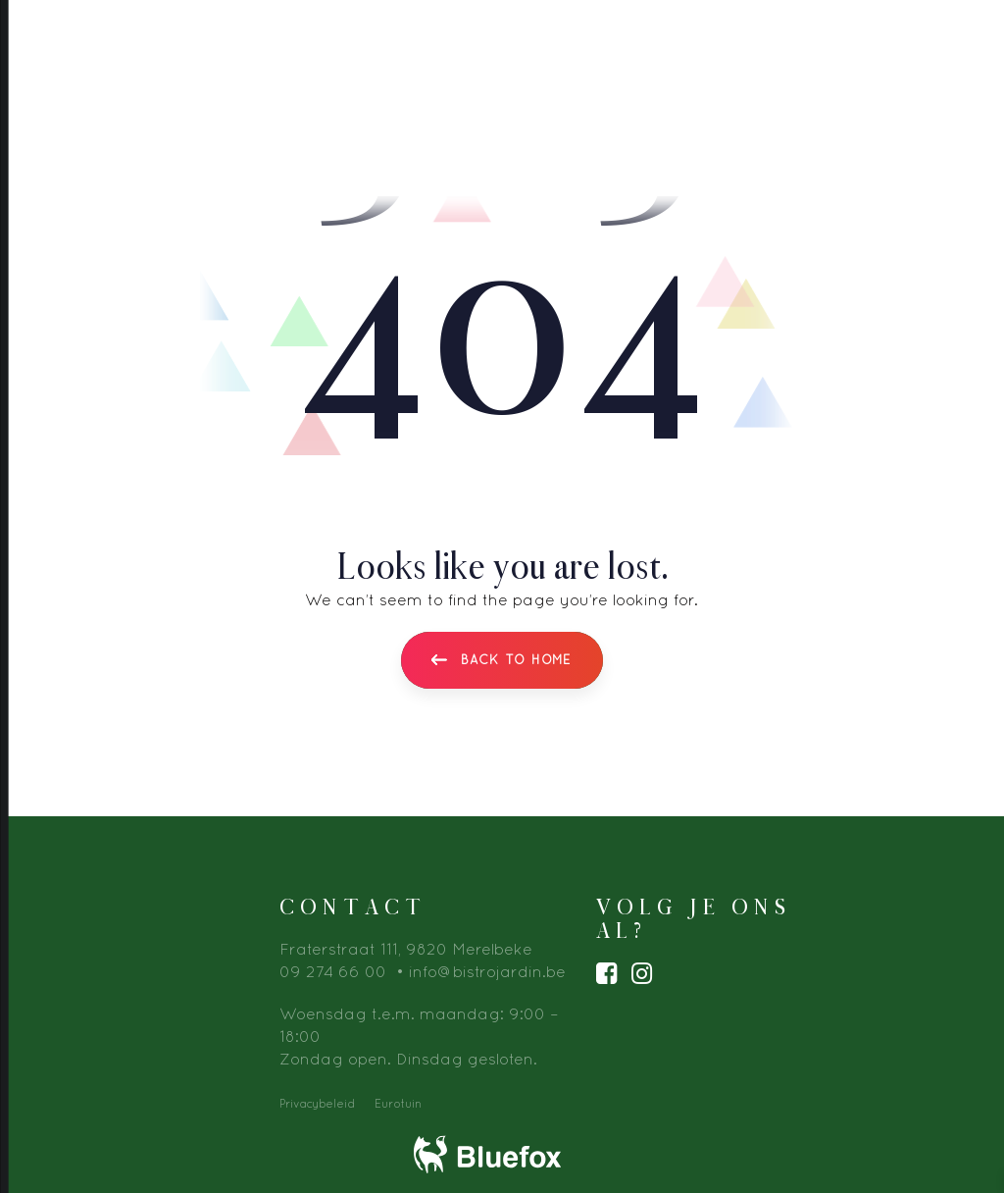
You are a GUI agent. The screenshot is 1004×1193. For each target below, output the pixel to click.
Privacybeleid (317, 1103)
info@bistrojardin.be (487, 971)
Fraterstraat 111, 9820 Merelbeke (405, 949)
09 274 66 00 (332, 971)
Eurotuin (398, 1103)
